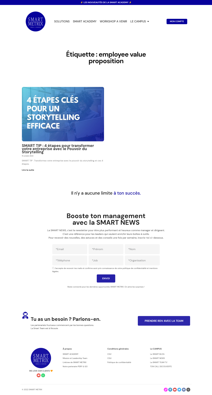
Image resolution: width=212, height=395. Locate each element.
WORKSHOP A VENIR (113, 21)
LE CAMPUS (139, 21)
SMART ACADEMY (84, 21)
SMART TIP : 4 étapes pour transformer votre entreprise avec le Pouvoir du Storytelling (58, 149)
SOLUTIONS (62, 21)
